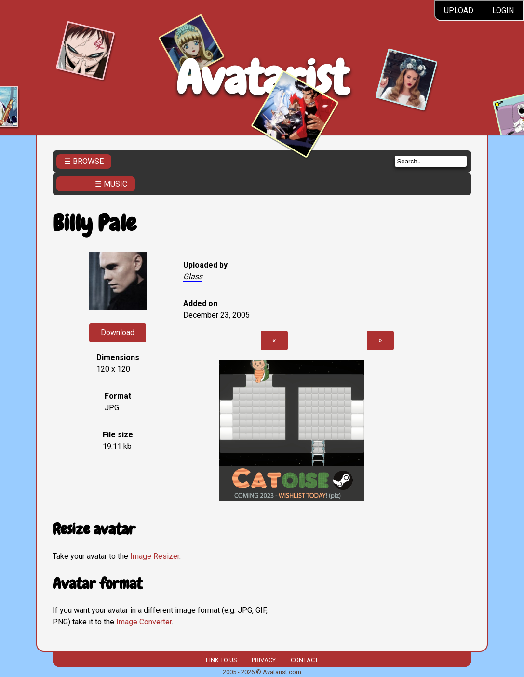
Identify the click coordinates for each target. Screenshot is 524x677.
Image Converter (144, 621)
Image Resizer (154, 556)
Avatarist (262, 78)
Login (503, 10)
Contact (304, 659)
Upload (458, 10)
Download (117, 332)
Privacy (264, 659)
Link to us (221, 659)
